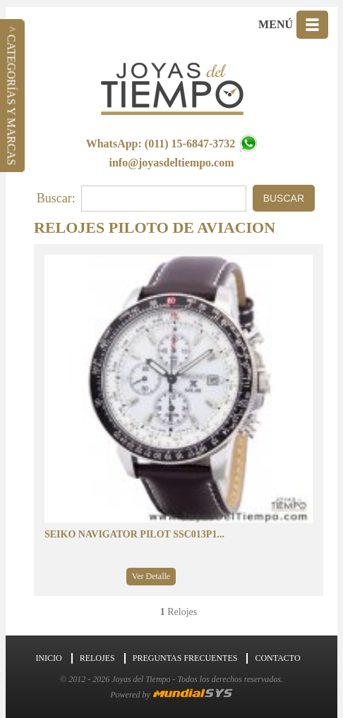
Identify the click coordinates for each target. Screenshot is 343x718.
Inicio (48, 658)
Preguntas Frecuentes (185, 658)
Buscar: (56, 198)
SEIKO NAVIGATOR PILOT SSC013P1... (134, 534)
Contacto (277, 658)
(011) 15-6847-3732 (201, 144)
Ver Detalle (151, 576)
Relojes (97, 658)
